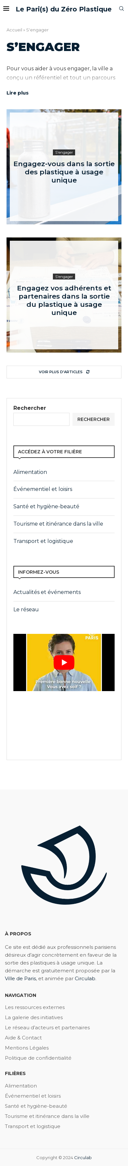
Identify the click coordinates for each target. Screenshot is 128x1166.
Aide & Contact (23, 1037)
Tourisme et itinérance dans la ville (58, 524)
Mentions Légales (27, 1047)
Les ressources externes (35, 1007)
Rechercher (29, 408)
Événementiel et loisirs (42, 489)
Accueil (14, 29)
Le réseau (26, 609)
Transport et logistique (43, 541)
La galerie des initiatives (34, 1017)
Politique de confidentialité (38, 1057)
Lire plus (18, 93)
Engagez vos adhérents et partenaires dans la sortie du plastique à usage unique (64, 300)
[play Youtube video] (64, 662)
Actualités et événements (47, 592)
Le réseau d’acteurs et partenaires (47, 1027)
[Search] (121, 9)
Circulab (85, 978)
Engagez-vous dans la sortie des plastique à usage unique (64, 172)
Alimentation (30, 472)
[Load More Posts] (64, 372)
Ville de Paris (20, 978)
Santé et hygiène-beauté (46, 506)
